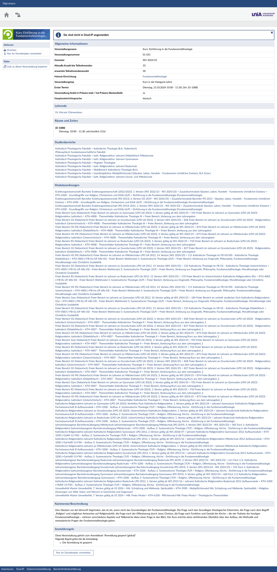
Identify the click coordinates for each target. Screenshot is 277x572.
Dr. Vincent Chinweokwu (68, 112)
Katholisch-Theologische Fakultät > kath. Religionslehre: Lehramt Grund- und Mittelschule (103, 177)
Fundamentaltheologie (155, 76)
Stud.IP (20, 569)
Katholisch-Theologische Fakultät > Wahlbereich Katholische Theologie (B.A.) (96, 170)
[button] (271, 32)
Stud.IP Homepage (263, 13)
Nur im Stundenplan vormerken (24, 53)
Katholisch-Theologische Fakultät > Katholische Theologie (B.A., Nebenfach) (96, 148)
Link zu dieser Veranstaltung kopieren (27, 67)
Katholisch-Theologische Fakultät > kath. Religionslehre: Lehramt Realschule (96, 166)
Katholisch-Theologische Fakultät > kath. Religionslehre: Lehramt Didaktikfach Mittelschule (104, 156)
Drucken (11, 50)
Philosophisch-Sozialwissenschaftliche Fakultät (80, 152)
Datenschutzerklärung (39, 569)
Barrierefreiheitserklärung (67, 569)
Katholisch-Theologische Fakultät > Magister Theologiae (85, 163)
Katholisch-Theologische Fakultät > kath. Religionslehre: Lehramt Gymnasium (96, 159)
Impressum (7, 569)
